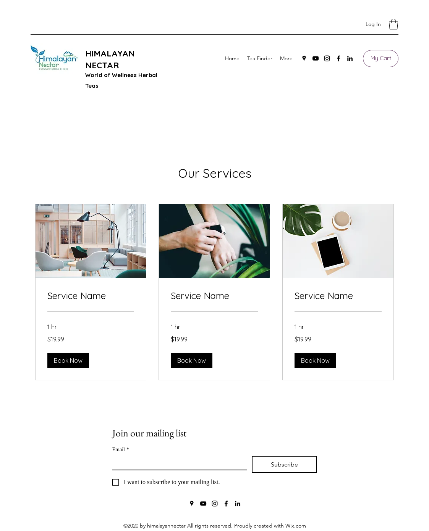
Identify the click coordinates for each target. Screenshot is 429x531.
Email (120, 449)
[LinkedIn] (350, 58)
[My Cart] (380, 58)
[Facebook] (338, 58)
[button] (393, 24)
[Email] (177, 463)
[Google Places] (304, 58)
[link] (90, 296)
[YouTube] (315, 58)
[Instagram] (327, 58)
